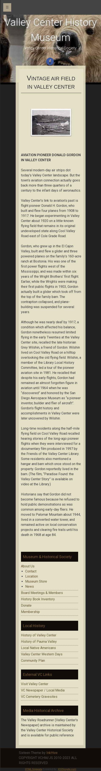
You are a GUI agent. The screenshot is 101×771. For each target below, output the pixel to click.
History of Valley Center (38, 635)
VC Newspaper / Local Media (43, 690)
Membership (30, 612)
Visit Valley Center (34, 684)
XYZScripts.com (67, 769)
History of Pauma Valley (39, 642)
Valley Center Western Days (41, 654)
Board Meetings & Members (42, 593)
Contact (30, 571)
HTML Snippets (33, 769)
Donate (26, 605)
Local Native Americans (38, 648)
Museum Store (36, 581)
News (29, 586)
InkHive (52, 753)
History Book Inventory (38, 599)
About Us (28, 566)
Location (31, 576)
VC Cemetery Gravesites (39, 697)
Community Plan (33, 661)
